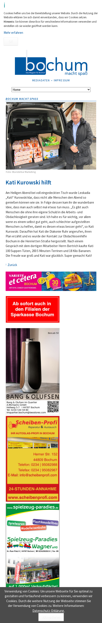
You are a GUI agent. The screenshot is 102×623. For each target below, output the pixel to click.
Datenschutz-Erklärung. (48, 611)
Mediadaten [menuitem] (41, 80)
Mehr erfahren (13, 33)
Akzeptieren (51, 617)
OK (11, 41)
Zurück (12, 265)
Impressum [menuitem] (62, 80)
